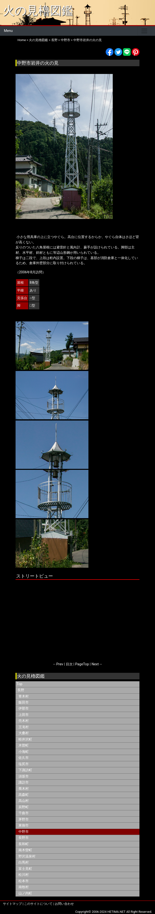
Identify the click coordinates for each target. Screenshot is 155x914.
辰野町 (23, 807)
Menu (8, 31)
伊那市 (23, 708)
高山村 (23, 801)
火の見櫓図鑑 (38, 10)
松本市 (23, 881)
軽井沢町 (25, 739)
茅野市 (23, 819)
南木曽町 (25, 850)
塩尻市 (23, 764)
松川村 (23, 875)
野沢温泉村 (26, 856)
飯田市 (23, 702)
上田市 (23, 715)
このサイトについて (38, 904)
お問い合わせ (64, 904)
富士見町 (25, 869)
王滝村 (23, 727)
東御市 (23, 825)
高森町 (23, 795)
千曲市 (23, 813)
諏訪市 (23, 782)
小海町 (23, 752)
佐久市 (23, 758)
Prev (59, 664)
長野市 (23, 838)
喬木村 (23, 789)
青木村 (23, 696)
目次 (69, 664)
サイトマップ (12, 904)
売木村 (23, 721)
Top (19, 684)
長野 (54, 40)
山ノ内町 (25, 893)
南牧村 (23, 887)
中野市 (65, 40)
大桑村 (23, 733)
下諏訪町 (25, 770)
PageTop (82, 664)
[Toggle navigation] (144, 31)
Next (95, 664)
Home (21, 40)
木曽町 (23, 745)
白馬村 (23, 862)
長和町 (23, 844)
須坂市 (23, 776)
